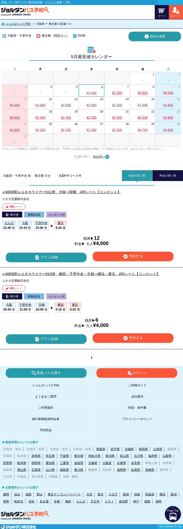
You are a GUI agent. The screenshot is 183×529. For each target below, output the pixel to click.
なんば (80, 501)
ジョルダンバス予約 (18, 23)
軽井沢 (18, 501)
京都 (57, 501)
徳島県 (64, 470)
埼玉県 (50, 456)
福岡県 (121, 470)
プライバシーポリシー (137, 419)
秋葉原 (149, 494)
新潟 (174, 494)
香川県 (78, 470)
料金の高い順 (168, 175)
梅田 (68, 501)
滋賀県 (78, 463)
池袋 (137, 494)
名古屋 (44, 501)
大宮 (89, 494)
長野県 (7, 463)
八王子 (113, 494)
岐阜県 (21, 463)
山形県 (157, 449)
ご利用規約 (45, 407)
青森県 (100, 449)
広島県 (36, 470)
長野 (6, 501)
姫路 (147, 501)
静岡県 (36, 463)
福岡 (158, 501)
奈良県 (135, 463)
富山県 (124, 456)
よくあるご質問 (45, 396)
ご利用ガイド (137, 385)
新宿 (126, 494)
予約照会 (46, 430)
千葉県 (64, 456)
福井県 (152, 456)
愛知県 (50, 463)
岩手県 (115, 449)
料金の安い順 (137, 175)
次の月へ (101, 157)
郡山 (40, 494)
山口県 (50, 470)
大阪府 (107, 463)
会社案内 (137, 396)
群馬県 (36, 456)
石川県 (138, 456)
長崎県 (149, 470)
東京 (100, 494)
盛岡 (6, 494)
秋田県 (143, 449)
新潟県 (110, 456)
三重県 (64, 463)
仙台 (17, 494)
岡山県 (21, 470)
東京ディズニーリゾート (64, 494)
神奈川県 (94, 456)
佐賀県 (135, 470)
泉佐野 (123, 501)
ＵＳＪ (109, 501)
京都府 (92, 463)
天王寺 (94, 501)
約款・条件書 (137, 407)
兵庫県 (121, 463)
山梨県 (167, 456)
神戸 (136, 501)
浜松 (32, 501)
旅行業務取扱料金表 (45, 419)
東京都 (78, 456)
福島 (28, 494)
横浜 (163, 494)
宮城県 (129, 449)
